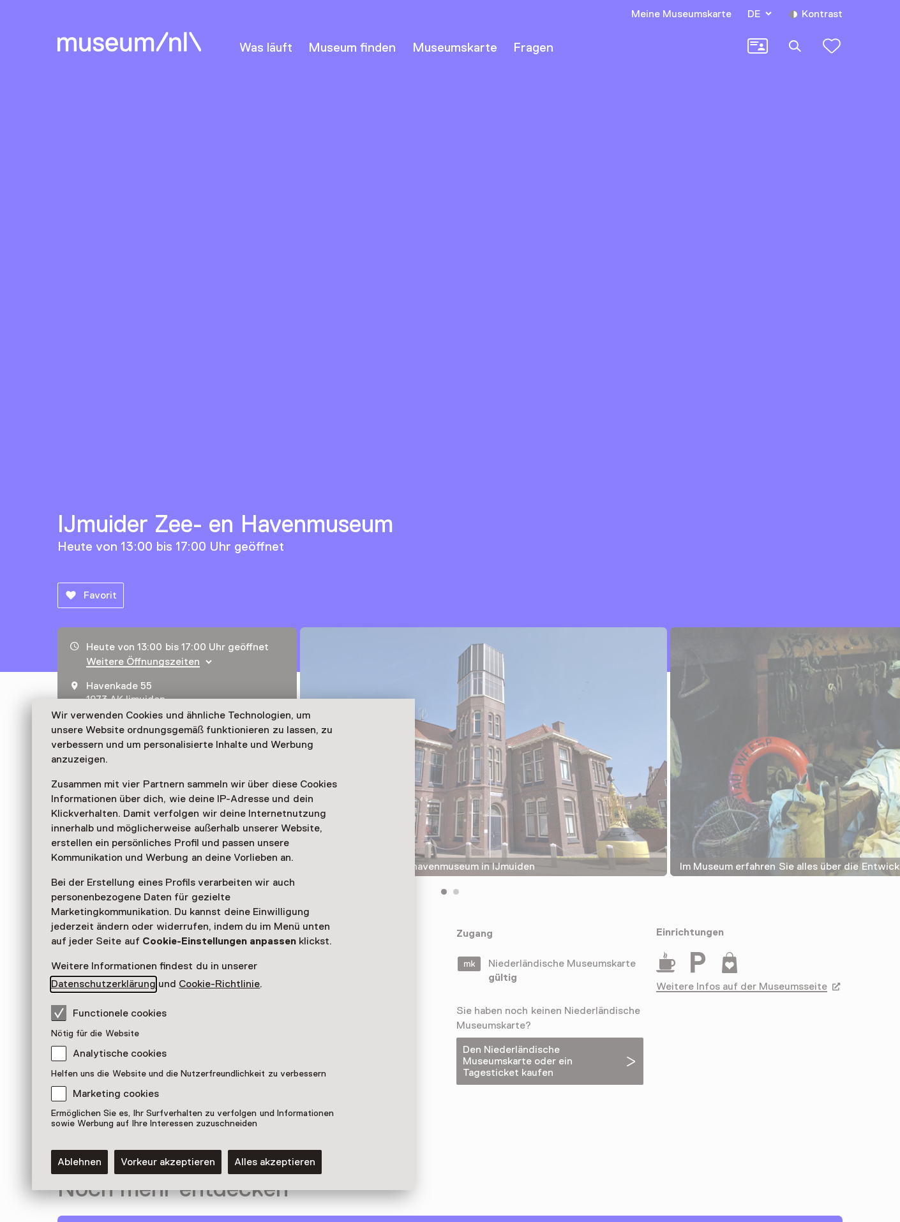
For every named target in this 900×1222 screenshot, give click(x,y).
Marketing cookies (116, 1093)
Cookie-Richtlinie (219, 984)
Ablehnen (79, 1162)
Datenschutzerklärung (103, 984)
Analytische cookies (120, 1053)
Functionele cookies (109, 1012)
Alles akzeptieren (274, 1162)
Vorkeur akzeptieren (168, 1162)
